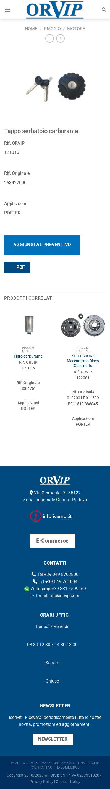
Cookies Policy (68, 781)
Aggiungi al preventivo (42, 244)
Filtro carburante (28, 356)
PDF (17, 267)
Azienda (30, 763)
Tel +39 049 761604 (55, 581)
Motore (76, 28)
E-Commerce (68, 767)
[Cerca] (104, 9)
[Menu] (7, 9)
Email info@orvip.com (55, 595)
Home (31, 28)
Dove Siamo (88, 763)
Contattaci (42, 767)
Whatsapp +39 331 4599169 (55, 588)
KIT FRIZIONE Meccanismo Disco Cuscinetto (83, 361)
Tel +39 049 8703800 (55, 574)
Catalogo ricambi (58, 763)
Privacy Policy (41, 781)
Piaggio (52, 28)
